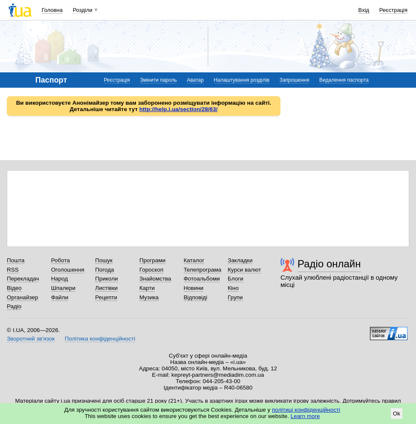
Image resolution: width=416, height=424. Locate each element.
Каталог (194, 260)
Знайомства (155, 278)
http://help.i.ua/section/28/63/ (178, 109)
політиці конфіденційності (306, 410)
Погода (104, 269)
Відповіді (196, 297)
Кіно (233, 288)
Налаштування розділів (241, 80)
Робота (60, 260)
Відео (14, 288)
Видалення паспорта (344, 80)
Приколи (106, 278)
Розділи (82, 10)
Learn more (305, 416)
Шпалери (63, 288)
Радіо (14, 306)
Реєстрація (393, 10)
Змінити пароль (158, 80)
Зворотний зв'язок (31, 338)
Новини (194, 288)
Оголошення (67, 269)
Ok (396, 413)
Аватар (195, 80)
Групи (235, 297)
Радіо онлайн (329, 263)
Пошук (104, 260)
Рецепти (106, 297)
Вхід (364, 10)
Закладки (240, 260)
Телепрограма (203, 269)
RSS (13, 269)
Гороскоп (151, 269)
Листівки (106, 288)
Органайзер (22, 297)
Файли (60, 297)
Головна (52, 10)
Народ (59, 278)
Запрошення (294, 80)
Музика (149, 297)
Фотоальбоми (202, 278)
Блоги (235, 278)
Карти (147, 288)
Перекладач (23, 278)
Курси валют (244, 269)
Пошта (15, 260)
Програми (152, 260)
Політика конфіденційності (100, 338)
